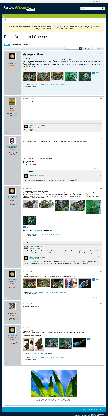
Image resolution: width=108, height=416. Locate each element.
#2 (101, 99)
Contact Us (91, 409)
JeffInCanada (12, 62)
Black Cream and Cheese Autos (57, 84)
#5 (101, 271)
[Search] (90, 8)
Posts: (11, 70)
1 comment (30, 121)
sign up (58, 27)
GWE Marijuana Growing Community (22, 20)
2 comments (30, 242)
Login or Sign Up (99, 1)
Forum (9, 20)
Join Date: (9, 68)
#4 (101, 188)
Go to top (101, 409)
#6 (101, 303)
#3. (99, 175)
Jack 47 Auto (33, 84)
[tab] (7, 44)
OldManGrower (12, 146)
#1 (101, 54)
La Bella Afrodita (43, 84)
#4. (99, 246)
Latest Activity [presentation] (16, 45)
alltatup (12, 107)
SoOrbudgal (33, 246)
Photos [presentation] (26, 45)
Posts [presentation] (7, 45)
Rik (12, 312)
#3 (101, 138)
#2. (99, 125)
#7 (101, 327)
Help (84, 409)
